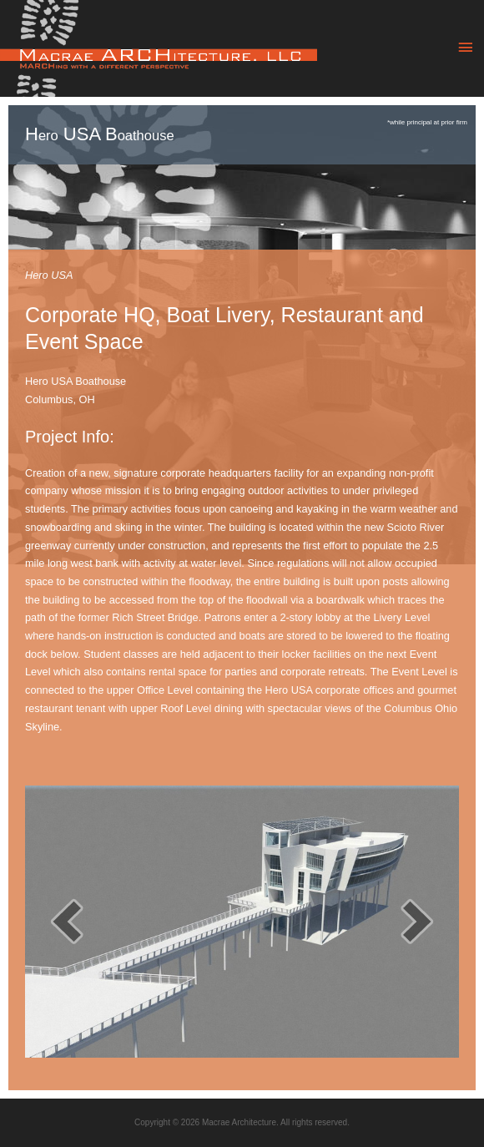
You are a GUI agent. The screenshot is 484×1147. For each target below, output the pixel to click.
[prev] (66, 921)
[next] (417, 921)
